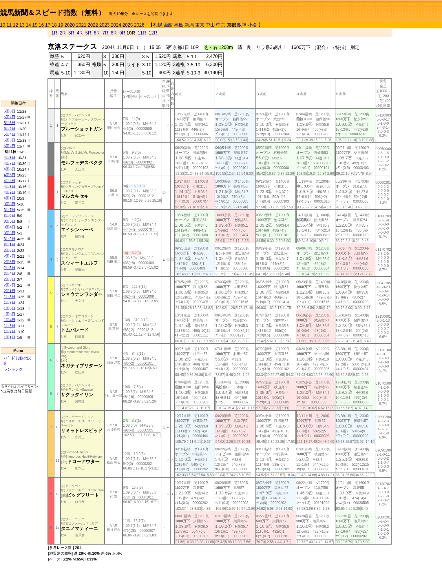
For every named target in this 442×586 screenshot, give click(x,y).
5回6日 (9, 123)
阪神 (241, 24)
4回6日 (9, 169)
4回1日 (9, 198)
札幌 (157, 24)
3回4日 (9, 227)
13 (22, 25)
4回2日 (9, 192)
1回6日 (9, 308)
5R (88, 32)
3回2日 (9, 238)
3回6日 (9, 215)
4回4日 (9, 181)
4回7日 (9, 163)
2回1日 (9, 291)
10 (2, 25)
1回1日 (9, 337)
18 (54, 25)
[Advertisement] (18, 64)
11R (142, 32)
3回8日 (9, 204)
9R (122, 32)
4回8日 (9, 157)
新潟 (189, 24)
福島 (178, 25)
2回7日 (9, 256)
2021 (81, 25)
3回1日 (9, 244)
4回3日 (9, 186)
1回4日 (9, 320)
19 (60, 25)
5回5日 (9, 128)
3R (71, 32)
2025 (128, 25)
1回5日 (9, 314)
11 (9, 25)
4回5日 (9, 175)
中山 (210, 24)
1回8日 (9, 296)
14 (28, 25)
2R (62, 32)
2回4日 (9, 273)
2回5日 (9, 267)
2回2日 (9, 285)
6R (97, 32)
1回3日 (9, 325)
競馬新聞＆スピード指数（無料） (52, 13)
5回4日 (9, 134)
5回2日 (9, 146)
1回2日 (9, 331)
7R (105, 32)
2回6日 (9, 262)
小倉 (252, 24)
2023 (104, 25)
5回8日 (9, 111)
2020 (70, 25)
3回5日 (9, 221)
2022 (93, 25)
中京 (220, 24)
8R (114, 32)
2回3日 (9, 279)
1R (54, 32)
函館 (168, 24)
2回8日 (9, 250)
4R (80, 32)
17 (47, 25)
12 (15, 25)
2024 (116, 25)
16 (41, 25)
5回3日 (9, 140)
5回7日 (9, 117)
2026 (139, 25)
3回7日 (9, 210)
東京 (199, 25)
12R (153, 32)
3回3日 (9, 233)
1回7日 (9, 302)
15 (34, 25)
